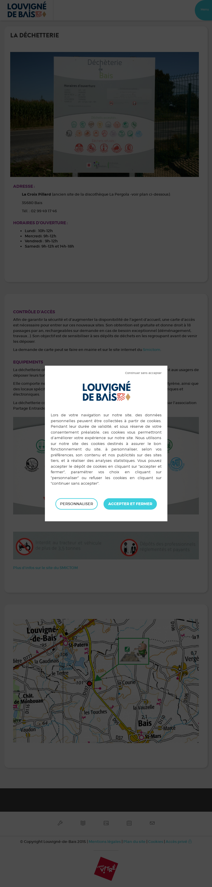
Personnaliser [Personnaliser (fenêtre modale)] (76, 503)
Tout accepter (130, 504)
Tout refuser (143, 373)
